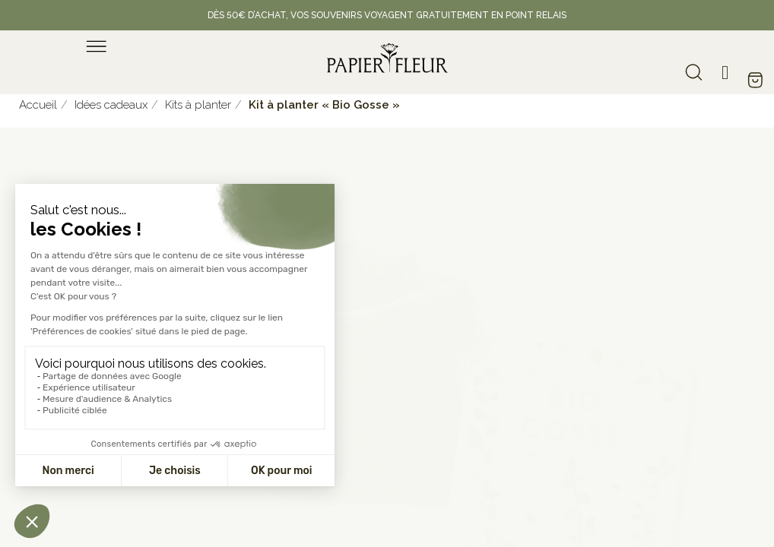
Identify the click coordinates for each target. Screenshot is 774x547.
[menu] (96, 46)
